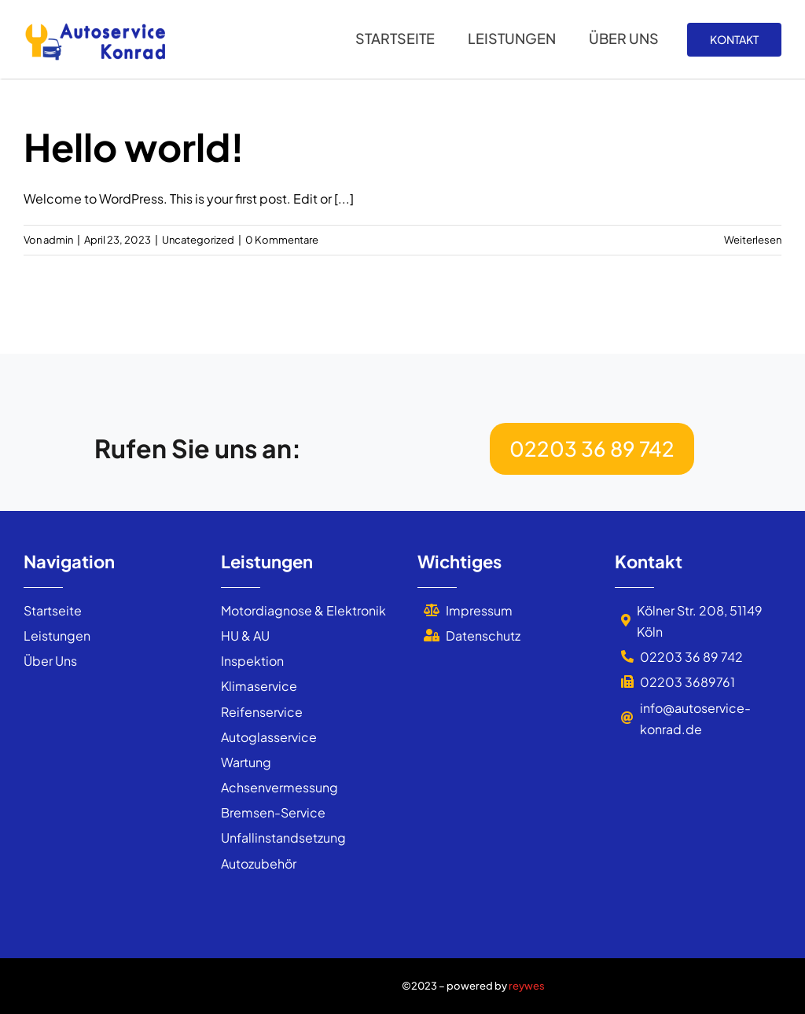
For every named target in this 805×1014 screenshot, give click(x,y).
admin (58, 239)
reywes (527, 985)
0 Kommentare (281, 239)
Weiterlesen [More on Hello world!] (752, 239)
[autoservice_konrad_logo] (94, 25)
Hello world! (134, 147)
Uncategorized (198, 239)
